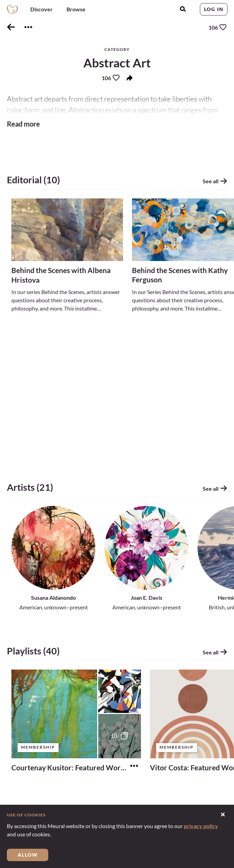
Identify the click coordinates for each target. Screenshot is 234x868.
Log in (214, 9)
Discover (41, 9)
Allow (28, 855)
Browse (76, 9)
